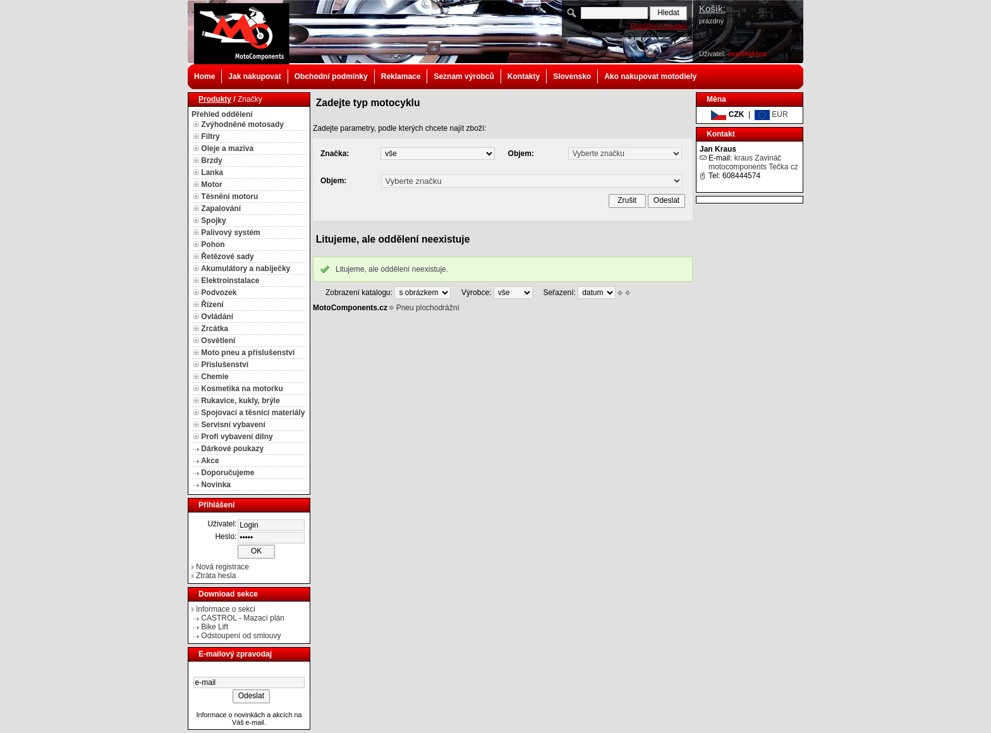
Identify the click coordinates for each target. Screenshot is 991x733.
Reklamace (401, 76)
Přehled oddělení (222, 114)
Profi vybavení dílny (236, 436)
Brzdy (211, 160)
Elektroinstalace (230, 280)
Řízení (212, 304)
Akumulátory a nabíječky (245, 268)
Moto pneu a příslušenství (248, 352)
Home (204, 76)
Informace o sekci (225, 609)
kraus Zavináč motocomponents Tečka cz (753, 162)
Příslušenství (224, 364)
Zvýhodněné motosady (242, 124)
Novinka (216, 484)
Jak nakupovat (254, 76)
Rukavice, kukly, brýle (240, 400)
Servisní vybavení (233, 424)
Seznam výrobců (464, 76)
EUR (771, 114)
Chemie (214, 376)
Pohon (212, 244)
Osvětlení (218, 340)
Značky (250, 99)
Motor (211, 184)
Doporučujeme (227, 472)
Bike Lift (214, 626)
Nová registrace (222, 566)
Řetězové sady (227, 256)
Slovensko (572, 76)
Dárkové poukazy (232, 448)
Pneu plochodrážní (427, 307)
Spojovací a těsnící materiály (253, 412)
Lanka (212, 172)
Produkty (214, 99)
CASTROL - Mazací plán (242, 618)
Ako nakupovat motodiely (650, 76)
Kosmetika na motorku (242, 388)
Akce (210, 460)
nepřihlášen (747, 54)
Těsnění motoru (229, 196)
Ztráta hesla (216, 575)
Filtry (210, 136)
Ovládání (217, 316)
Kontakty (524, 76)
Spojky (213, 220)
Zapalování (221, 208)
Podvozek (218, 292)
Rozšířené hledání (659, 26)
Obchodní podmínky (331, 76)
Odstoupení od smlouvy (241, 635)
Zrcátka (214, 328)
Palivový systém (230, 232)
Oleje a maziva (227, 148)
